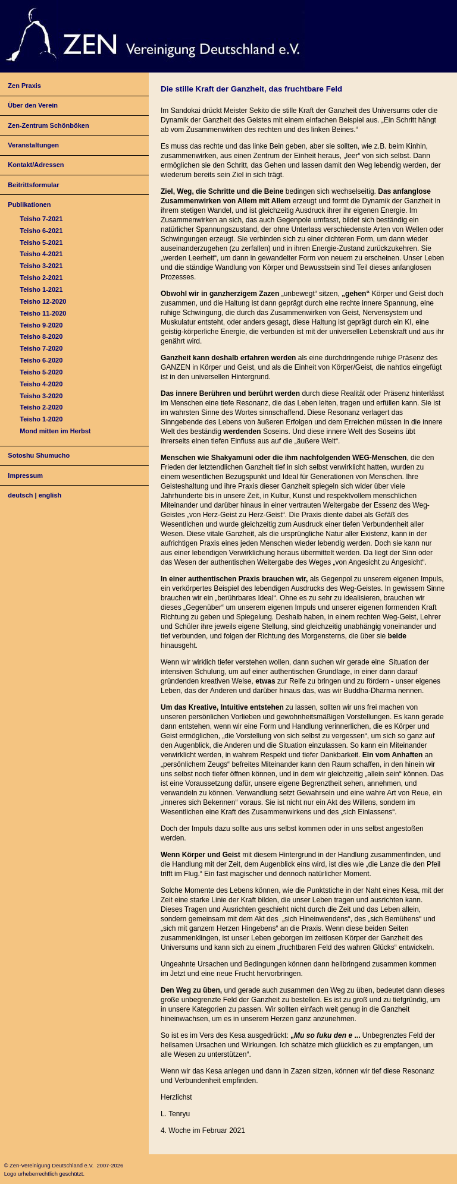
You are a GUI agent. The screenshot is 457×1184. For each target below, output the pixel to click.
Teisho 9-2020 (41, 325)
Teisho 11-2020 (43, 313)
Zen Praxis (24, 85)
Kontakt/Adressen (36, 164)
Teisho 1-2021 (41, 289)
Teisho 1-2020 (41, 419)
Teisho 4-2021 (41, 253)
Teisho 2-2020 (41, 407)
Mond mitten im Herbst (55, 430)
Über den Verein (33, 105)
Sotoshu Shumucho (39, 455)
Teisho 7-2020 (41, 348)
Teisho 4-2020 (41, 384)
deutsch (20, 495)
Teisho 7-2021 (41, 218)
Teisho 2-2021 (41, 277)
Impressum (25, 475)
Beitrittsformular (33, 184)
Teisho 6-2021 (41, 230)
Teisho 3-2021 (41, 265)
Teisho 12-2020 (43, 301)
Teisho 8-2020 (41, 336)
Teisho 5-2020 (41, 372)
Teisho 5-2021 (41, 242)
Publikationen (29, 204)
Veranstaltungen (33, 145)
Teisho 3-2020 (41, 395)
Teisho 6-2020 (41, 360)
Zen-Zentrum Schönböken (48, 125)
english (50, 495)
